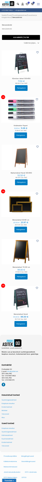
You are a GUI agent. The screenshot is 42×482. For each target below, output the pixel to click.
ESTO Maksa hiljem (10, 477)
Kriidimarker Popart (21, 125)
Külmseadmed (7, 435)
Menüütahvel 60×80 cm (20, 220)
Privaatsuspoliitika (10, 456)
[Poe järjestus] (32, 43)
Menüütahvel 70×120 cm (21, 267)
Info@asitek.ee (12, 371)
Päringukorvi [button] (21, 88)
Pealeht (4, 15)
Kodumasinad (7, 407)
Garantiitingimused (28, 461)
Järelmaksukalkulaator (12, 472)
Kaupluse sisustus (8, 403)
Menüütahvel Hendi (21, 314)
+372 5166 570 (9, 380)
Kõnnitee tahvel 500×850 (21, 78)
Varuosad (5, 414)
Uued (10, 15)
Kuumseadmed (7, 439)
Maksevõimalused (10, 467)
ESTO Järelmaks (31, 472)
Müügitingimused (27, 456)
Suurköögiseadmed (20, 15)
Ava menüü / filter (21, 37)
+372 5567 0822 (10, 376)
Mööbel (4, 410)
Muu (3, 417)
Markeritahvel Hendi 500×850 (21, 173)
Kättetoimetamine (10, 461)
